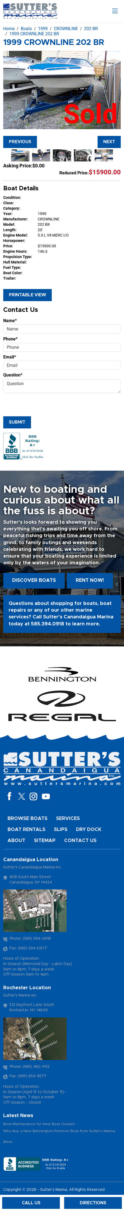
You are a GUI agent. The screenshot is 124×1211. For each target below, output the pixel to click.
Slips (60, 829)
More (7, 1142)
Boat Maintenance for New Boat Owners (39, 1124)
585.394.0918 (47, 624)
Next (109, 142)
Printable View (27, 295)
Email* (9, 357)
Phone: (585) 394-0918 (30, 939)
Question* (12, 375)
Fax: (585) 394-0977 (28, 948)
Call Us (31, 1203)
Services (68, 818)
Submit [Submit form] (17, 422)
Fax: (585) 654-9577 (27, 1076)
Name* (10, 320)
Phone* (10, 339)
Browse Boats (27, 818)
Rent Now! (90, 580)
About (16, 840)
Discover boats (34, 580)
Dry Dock (88, 829)
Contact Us (80, 840)
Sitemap (45, 840)
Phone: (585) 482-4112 (29, 1067)
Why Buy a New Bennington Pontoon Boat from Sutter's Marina (59, 1131)
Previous (20, 142)
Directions (93, 1203)
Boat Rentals (26, 829)
